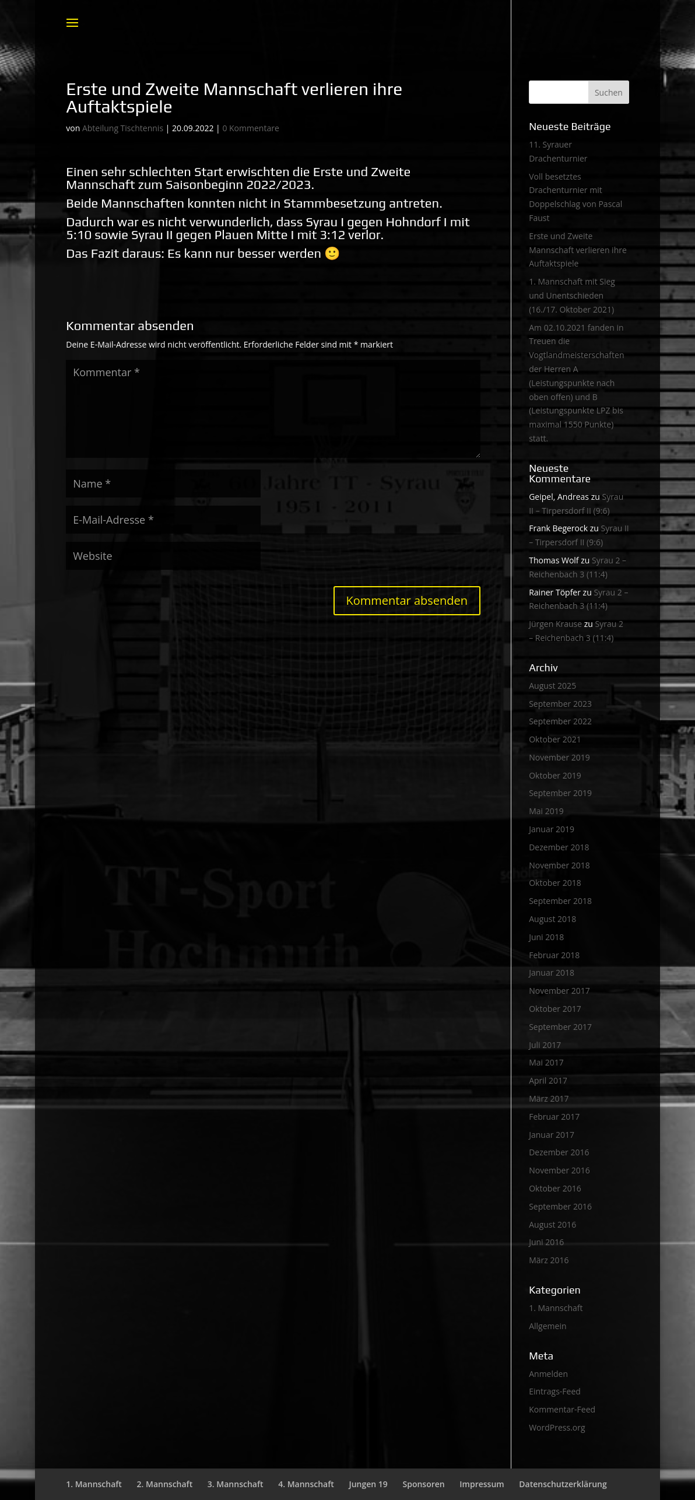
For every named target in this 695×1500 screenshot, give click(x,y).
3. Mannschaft (236, 1484)
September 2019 (560, 792)
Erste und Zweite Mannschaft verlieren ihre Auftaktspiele (578, 249)
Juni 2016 (546, 1241)
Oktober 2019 (555, 775)
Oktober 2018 (555, 882)
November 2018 (559, 865)
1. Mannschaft (555, 1307)
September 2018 (560, 900)
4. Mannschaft (306, 1484)
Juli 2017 (545, 1044)
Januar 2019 (551, 829)
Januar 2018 (551, 972)
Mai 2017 (546, 1062)
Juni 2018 (546, 936)
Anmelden (548, 1373)
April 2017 (548, 1080)
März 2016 (548, 1260)
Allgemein (547, 1325)
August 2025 (552, 685)
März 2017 (548, 1098)
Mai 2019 (546, 810)
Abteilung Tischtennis (122, 128)
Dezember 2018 (559, 847)
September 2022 (560, 721)
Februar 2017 (554, 1116)
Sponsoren (423, 1484)
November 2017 (559, 990)
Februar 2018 (554, 955)
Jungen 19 (368, 1484)
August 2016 (552, 1224)
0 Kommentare (250, 128)
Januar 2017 (551, 1134)
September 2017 (560, 1026)
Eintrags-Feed (555, 1391)
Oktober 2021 (555, 739)
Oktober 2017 (555, 1008)
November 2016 (559, 1170)
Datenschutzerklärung (562, 1484)
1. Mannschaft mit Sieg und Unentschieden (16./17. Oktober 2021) (572, 295)
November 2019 (559, 757)
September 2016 (560, 1206)
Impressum (481, 1484)
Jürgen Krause (555, 623)
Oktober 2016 (555, 1188)
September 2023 (560, 703)
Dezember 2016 (559, 1152)
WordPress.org (557, 1427)
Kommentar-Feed (562, 1409)
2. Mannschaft (165, 1484)
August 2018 (552, 918)
